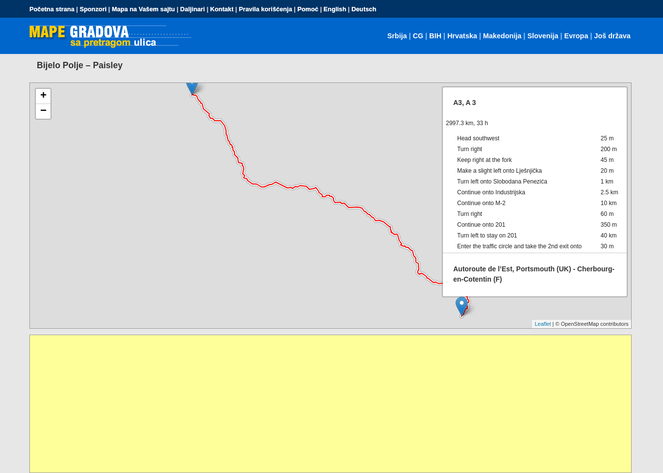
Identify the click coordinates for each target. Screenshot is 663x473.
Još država (612, 36)
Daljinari (192, 9)
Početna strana (52, 9)
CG (418, 36)
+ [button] (43, 96)
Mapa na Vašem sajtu (143, 9)
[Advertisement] (324, 404)
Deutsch (364, 9)
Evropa (576, 36)
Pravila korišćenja (265, 9)
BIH (435, 36)
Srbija (397, 36)
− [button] (43, 111)
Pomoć (307, 9)
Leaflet (543, 324)
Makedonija (502, 36)
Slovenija (542, 36)
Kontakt (222, 9)
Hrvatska (462, 36)
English (335, 9)
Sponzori (92, 9)
